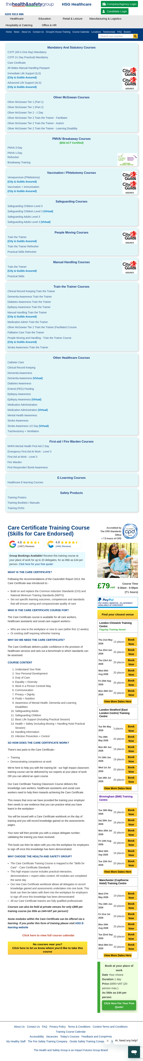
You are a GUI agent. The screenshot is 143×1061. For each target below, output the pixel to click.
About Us (19, 1026)
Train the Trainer (72, 239)
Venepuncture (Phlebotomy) (72, 180)
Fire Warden (15, 462)
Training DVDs (16, 508)
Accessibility (37, 1036)
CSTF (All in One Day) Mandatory (27, 52)
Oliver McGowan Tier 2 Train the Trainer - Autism (36, 123)
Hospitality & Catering (19, 25)
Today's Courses (69, 1036)
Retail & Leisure (72, 18)
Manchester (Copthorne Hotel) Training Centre (113, 882)
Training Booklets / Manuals (24, 502)
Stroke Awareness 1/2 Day (28, 425)
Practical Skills (16, 276)
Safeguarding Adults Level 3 (24, 216)
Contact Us (33, 1026)
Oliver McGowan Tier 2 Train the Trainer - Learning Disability (42, 128)
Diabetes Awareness (19, 383)
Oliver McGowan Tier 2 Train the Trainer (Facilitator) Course (42, 327)
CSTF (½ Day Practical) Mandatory (28, 57)
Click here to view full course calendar (48, 935)
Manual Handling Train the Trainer (72, 315)
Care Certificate (17, 62)
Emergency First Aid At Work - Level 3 (30, 451)
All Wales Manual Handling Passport (29, 67)
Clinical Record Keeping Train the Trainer (31, 291)
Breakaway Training (19, 162)
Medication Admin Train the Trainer (28, 322)
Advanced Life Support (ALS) (72, 85)
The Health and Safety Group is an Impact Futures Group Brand (71, 1050)
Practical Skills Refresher (22, 251)
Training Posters (17, 497)
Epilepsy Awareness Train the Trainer (29, 307)
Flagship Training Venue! (112, 629)
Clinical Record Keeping (21, 367)
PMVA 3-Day (15, 147)
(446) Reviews (63, 546)
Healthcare (17, 18)
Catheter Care (16, 362)
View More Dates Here (117, 701)
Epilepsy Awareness (19, 394)
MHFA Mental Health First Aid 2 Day (28, 446)
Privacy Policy (57, 1026)
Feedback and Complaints (97, 1036)
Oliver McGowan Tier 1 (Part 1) (26, 101)
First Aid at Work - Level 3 (22, 456)
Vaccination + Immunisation (58, 189)
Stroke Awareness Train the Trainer (28, 347)
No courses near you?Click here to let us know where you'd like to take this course (47, 948)
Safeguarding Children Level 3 (25, 206)
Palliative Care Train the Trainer (26, 332)
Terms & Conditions (79, 1026)
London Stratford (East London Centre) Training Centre (114, 713)
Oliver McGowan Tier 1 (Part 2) (26, 107)
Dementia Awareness (20, 372)
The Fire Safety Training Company (47, 1041)
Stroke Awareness (18, 420)
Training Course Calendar (71, 1031)
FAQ (44, 1026)
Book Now (131, 641)
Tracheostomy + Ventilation (23, 431)
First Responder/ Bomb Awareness (28, 467)
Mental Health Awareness (22, 415)
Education (45, 18)
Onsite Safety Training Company (88, 1041)
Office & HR (49, 25)
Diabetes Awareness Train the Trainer (29, 301)
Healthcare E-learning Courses (25, 482)
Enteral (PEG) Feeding (21, 388)
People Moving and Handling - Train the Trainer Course (72, 340)
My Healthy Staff (16, 1041)
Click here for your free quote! (36, 564)
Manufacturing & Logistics (105, 18)
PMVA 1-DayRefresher (15, 154)
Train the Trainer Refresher (23, 246)
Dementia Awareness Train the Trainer (30, 296)
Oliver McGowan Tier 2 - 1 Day (25, 112)
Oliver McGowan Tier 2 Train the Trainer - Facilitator (37, 117)
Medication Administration (22, 404)
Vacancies (52, 1036)
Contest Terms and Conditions (110, 1026)
